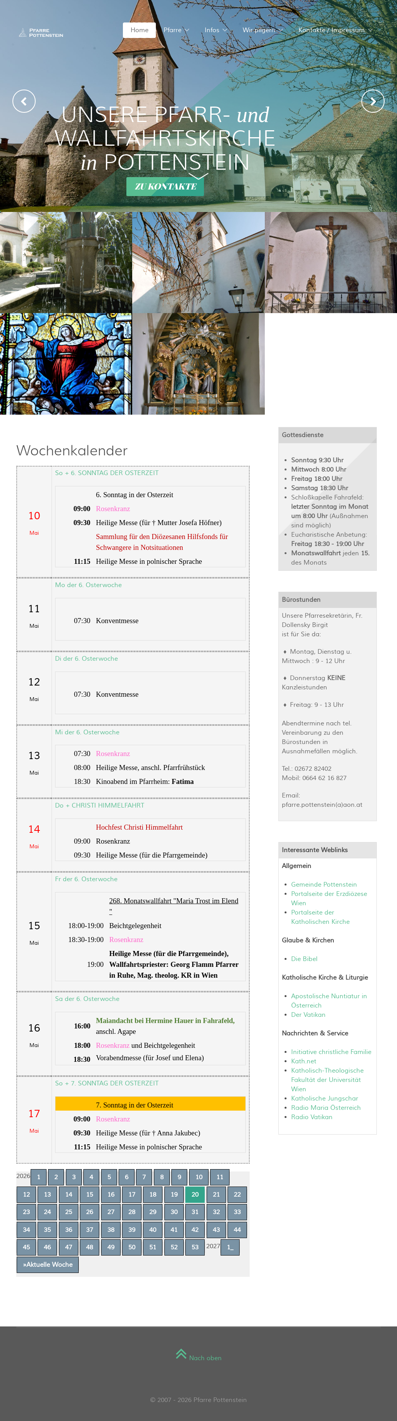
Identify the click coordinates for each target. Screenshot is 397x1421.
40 (152, 1230)
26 (89, 1212)
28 (131, 1212)
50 (131, 1247)
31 (195, 1212)
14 (68, 1195)
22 (237, 1195)
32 (216, 1212)
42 (195, 1230)
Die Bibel (304, 959)
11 (219, 1177)
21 (216, 1195)
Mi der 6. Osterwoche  (88, 732)
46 (47, 1247)
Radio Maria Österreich (326, 1108)
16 (110, 1195)
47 (68, 1247)
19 (174, 1195)
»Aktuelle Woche (47, 1265)
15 (89, 1195)
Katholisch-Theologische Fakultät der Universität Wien (327, 1080)
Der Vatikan (308, 1015)
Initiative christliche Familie (331, 1052)
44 (237, 1230)
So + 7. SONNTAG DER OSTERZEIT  (108, 1083)
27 (110, 1212)
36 (68, 1230)
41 (174, 1230)
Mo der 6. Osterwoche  (89, 585)
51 (152, 1247)
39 (131, 1230)
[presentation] (24, 101)
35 (47, 1230)
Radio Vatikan (312, 1117)
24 (47, 1212)
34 (26, 1230)
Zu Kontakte (165, 186)
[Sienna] (39, 32)
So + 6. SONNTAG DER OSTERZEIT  (108, 473)
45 (26, 1247)
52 (174, 1247)
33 (237, 1212)
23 (26, 1212)
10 (198, 1177)
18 (152, 1195)
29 (152, 1212)
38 (110, 1230)
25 (68, 1212)
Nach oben (198, 1358)
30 (174, 1212)
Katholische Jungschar (324, 1098)
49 (110, 1247)
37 (89, 1230)
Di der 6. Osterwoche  (87, 659)
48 (89, 1247)
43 (216, 1230)
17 (131, 1195)
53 (195, 1247)
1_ (230, 1247)
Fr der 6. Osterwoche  (87, 879)
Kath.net (303, 1061)
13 (47, 1195)
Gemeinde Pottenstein (324, 885)
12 (26, 1195)
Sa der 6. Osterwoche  (88, 999)
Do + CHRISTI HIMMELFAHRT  (100, 806)
